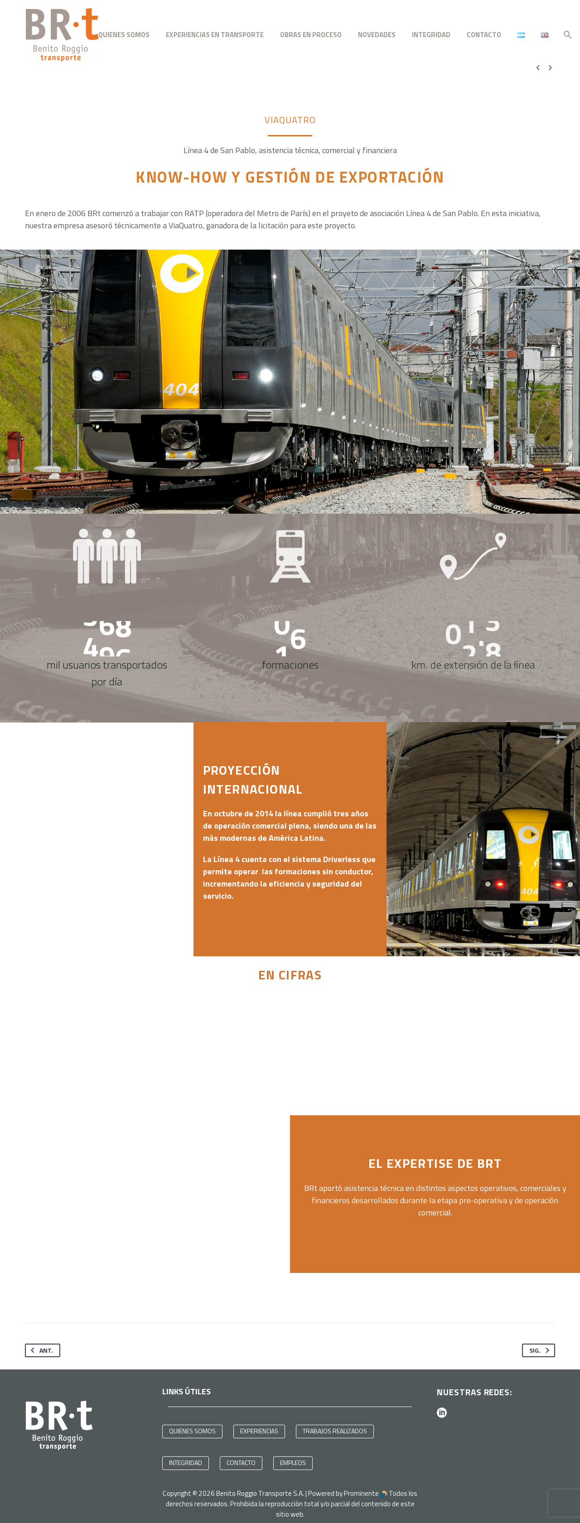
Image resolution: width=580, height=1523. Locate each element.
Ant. (40, 1348)
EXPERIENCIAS (259, 1428)
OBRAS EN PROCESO (311, 34)
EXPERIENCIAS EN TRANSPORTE (215, 34)
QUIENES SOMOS (124, 34)
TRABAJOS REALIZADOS (335, 1428)
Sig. (541, 1348)
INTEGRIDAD (431, 34)
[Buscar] (566, 34)
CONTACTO (484, 34)
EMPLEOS (293, 1460)
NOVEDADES (377, 34)
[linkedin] (442, 1410)
